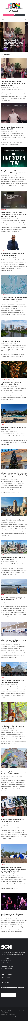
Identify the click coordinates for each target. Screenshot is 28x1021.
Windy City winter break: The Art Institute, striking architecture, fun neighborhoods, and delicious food (14, 475)
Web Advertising (6, 977)
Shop (11, 15)
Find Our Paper (6, 982)
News (6, 50)
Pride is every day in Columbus (10, 341)
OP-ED (2, 250)
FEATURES (3, 864)
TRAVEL (2, 338)
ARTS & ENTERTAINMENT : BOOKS (8, 168)
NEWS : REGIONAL (5, 78)
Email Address (6, 992)
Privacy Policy (12, 1014)
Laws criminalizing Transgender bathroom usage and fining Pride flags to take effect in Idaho (13, 83)
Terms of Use (4, 1014)
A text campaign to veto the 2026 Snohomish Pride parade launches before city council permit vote (14, 214)
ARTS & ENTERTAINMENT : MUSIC (8, 124)
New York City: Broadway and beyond (12, 520)
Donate (6, 15)
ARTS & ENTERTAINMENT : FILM (7, 379)
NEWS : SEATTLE (4, 294)
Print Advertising (6, 980)
